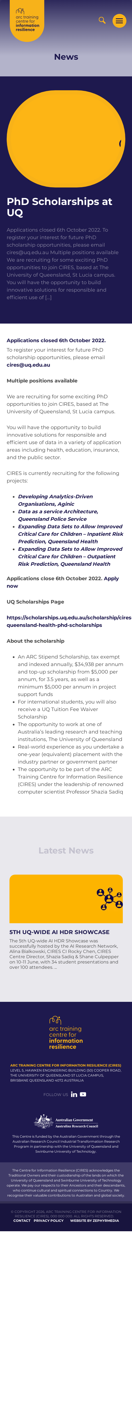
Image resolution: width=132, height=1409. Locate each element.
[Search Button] (102, 20)
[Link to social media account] (74, 1095)
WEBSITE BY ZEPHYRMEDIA (94, 1220)
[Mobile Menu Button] (119, 21)
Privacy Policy (48, 1220)
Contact (21, 1220)
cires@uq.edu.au (28, 365)
